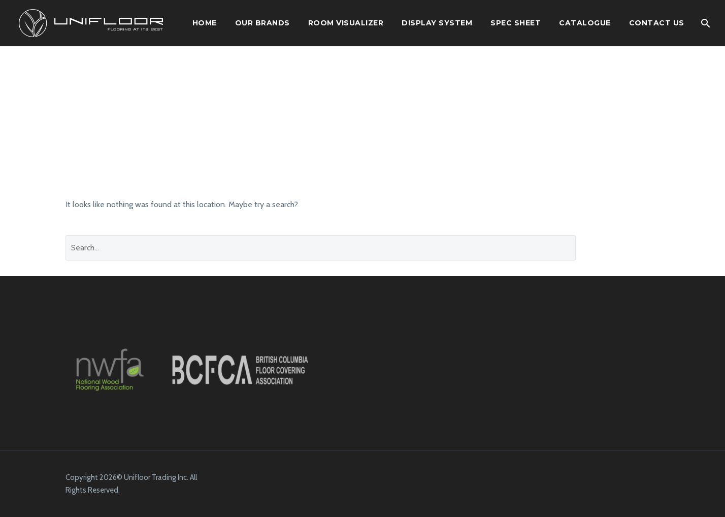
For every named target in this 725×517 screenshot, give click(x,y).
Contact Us (656, 22)
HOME (204, 22)
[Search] (705, 23)
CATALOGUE (585, 22)
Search (625, 247)
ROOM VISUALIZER (346, 22)
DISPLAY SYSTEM (437, 22)
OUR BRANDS (262, 22)
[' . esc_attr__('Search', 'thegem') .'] (320, 248)
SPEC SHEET (515, 22)
